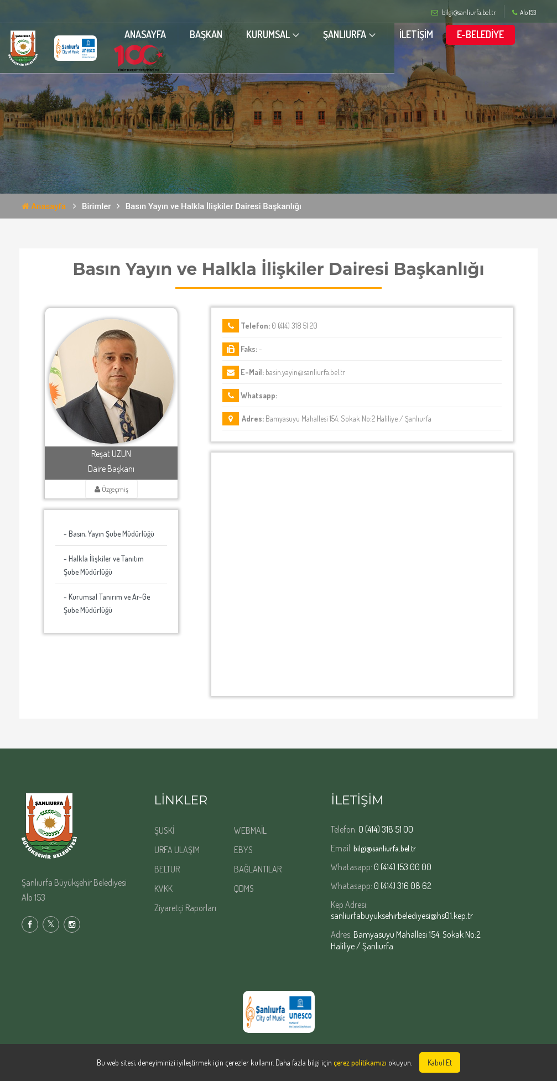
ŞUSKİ (164, 830)
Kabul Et (440, 1062)
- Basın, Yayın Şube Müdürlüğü (109, 533)
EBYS (243, 849)
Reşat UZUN (111, 453)
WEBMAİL (250, 830)
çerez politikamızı (360, 1062)
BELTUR (167, 869)
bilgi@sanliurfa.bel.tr (384, 848)
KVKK (163, 888)
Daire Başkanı (111, 468)
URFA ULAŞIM (177, 849)
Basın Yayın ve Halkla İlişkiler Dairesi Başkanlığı (213, 206)
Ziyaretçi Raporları (185, 907)
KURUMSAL (281, 35)
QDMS (244, 888)
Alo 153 (524, 12)
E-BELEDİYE (493, 35)
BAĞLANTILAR (258, 869)
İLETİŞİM (429, 35)
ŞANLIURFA (357, 35)
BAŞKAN (219, 35)
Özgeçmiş (111, 489)
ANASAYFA (158, 35)
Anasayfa (44, 206)
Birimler (96, 206)
